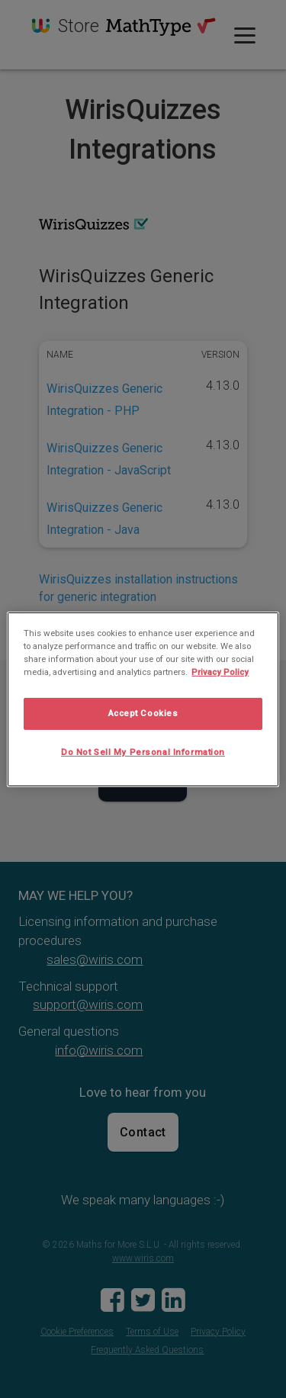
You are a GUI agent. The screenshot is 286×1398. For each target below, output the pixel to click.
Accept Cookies (143, 713)
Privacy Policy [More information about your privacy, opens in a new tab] (220, 672)
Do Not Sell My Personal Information (143, 752)
